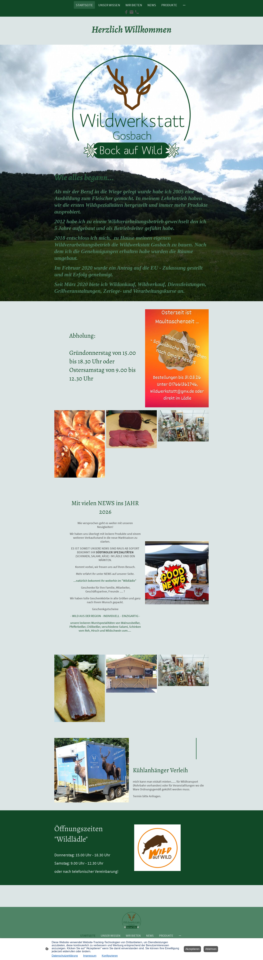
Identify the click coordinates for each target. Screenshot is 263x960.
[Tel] (137, 12)
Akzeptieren (192, 949)
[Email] (131, 12)
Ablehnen (211, 949)
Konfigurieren (110, 955)
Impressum (89, 955)
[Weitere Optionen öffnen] (184, 5)
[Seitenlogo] (131, 920)
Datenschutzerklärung (65, 955)
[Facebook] (126, 12)
